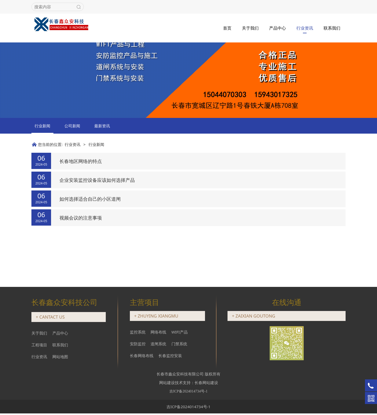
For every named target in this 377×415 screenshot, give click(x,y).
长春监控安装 (170, 356)
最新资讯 (102, 167)
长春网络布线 (141, 356)
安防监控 (138, 345)
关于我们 (250, 27)
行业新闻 (42, 167)
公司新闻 (72, 167)
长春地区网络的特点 (80, 203)
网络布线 (158, 333)
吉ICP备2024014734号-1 (188, 408)
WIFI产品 (179, 333)
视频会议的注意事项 (80, 259)
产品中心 (277, 27)
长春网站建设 (206, 383)
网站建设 (167, 383)
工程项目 (39, 346)
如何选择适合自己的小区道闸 (90, 241)
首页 (227, 27)
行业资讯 (304, 27)
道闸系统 (158, 345)
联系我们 (332, 27)
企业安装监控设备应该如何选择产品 (97, 222)
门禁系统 (179, 345)
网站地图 (60, 358)
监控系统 (138, 333)
